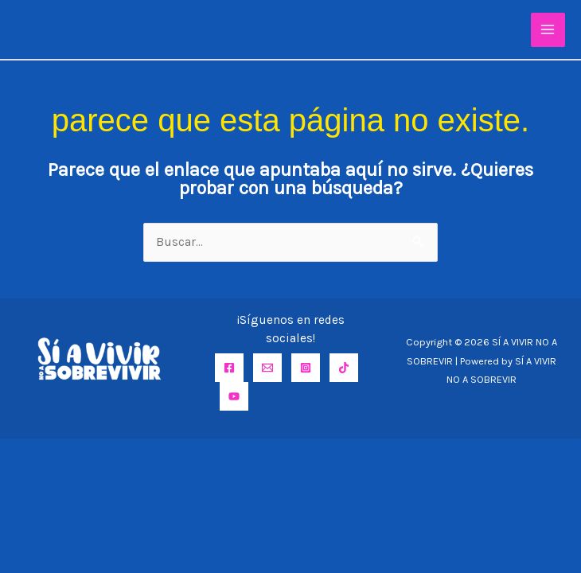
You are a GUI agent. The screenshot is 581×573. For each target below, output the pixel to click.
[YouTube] (234, 396)
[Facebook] (229, 367)
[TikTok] (343, 367)
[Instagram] (305, 367)
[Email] (267, 367)
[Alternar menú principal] (548, 30)
